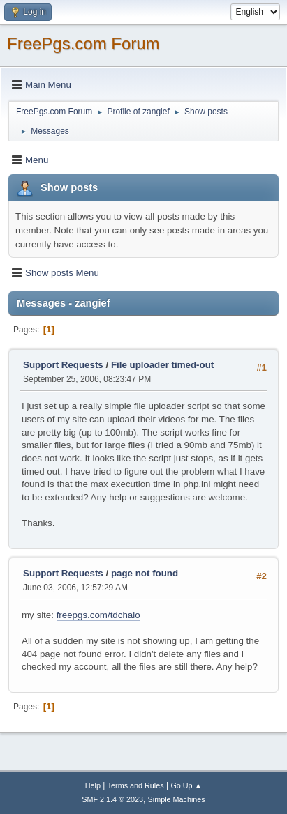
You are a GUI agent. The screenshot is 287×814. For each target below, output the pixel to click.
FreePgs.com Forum (83, 43)
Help (93, 785)
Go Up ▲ (186, 785)
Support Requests (63, 365)
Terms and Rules (136, 785)
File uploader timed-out (162, 365)
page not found (144, 573)
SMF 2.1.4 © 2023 (112, 799)
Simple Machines (176, 799)
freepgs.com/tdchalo (98, 615)
